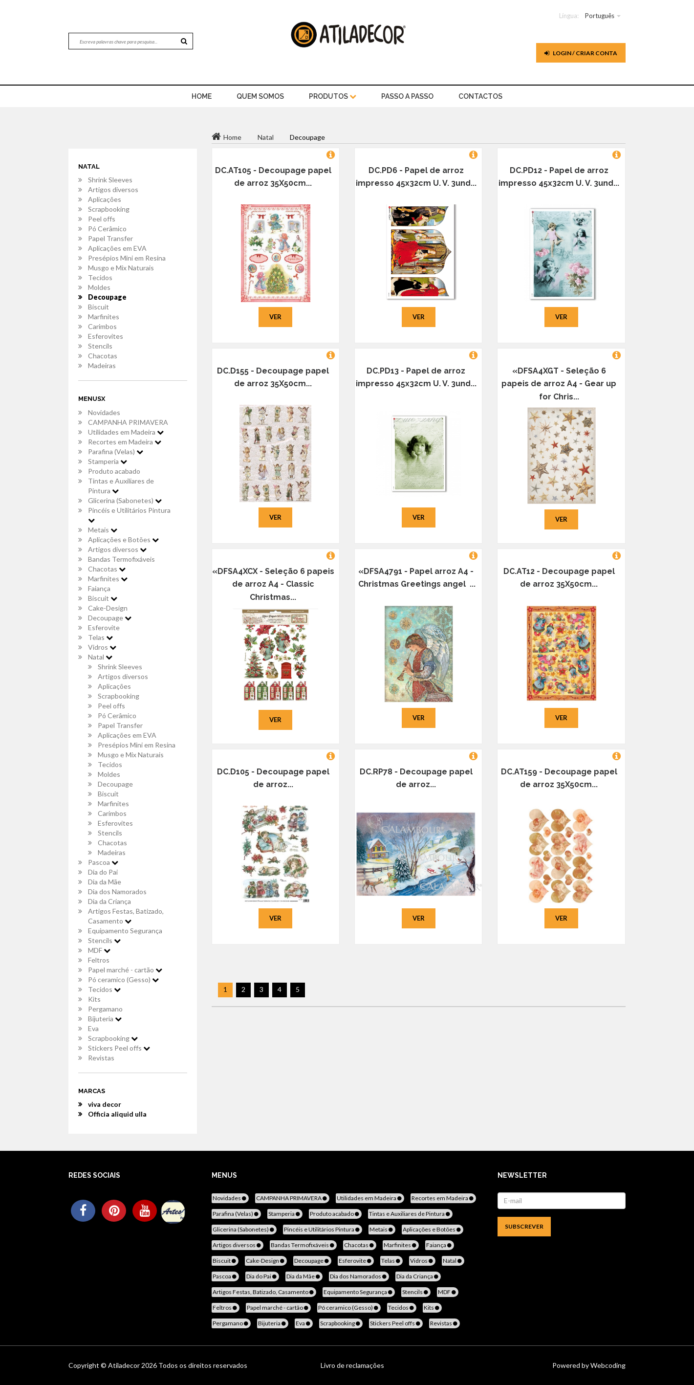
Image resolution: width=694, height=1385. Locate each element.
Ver (275, 317)
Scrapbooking (109, 209)
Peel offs (101, 219)
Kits (94, 999)
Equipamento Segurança (125, 930)
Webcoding (607, 1365)
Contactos (480, 96)
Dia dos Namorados (117, 891)
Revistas (101, 1058)
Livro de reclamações (352, 1365)
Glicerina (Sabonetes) (125, 500)
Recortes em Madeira (124, 442)
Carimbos (102, 326)
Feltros (98, 960)
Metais (102, 530)
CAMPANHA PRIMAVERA (128, 422)
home (202, 96)
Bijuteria (105, 1018)
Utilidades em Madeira (126, 432)
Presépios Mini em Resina (127, 258)
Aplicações (104, 199)
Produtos (332, 96)
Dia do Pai (103, 872)
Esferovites (105, 336)
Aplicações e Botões (123, 539)
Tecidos (100, 277)
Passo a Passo (407, 96)
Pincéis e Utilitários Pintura (129, 515)
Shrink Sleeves (110, 180)
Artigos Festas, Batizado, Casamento (126, 916)
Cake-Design (108, 608)
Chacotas (102, 356)
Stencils (100, 346)
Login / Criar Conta (580, 53)
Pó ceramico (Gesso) (123, 979)
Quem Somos (260, 96)
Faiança (99, 588)
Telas (100, 637)
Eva (93, 1028)
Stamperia (107, 461)
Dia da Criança (109, 901)
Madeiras (102, 365)
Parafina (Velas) (115, 451)
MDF (99, 950)
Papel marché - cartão (125, 970)
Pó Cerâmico (107, 228)
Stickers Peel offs (119, 1048)
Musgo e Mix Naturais (121, 268)
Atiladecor (124, 1365)
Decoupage (107, 297)
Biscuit (98, 307)
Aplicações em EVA (117, 248)
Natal (100, 657)
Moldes (99, 287)
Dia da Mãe (104, 882)
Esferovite (104, 627)
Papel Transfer (110, 238)
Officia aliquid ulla (117, 1114)
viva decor (104, 1104)
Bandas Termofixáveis (121, 559)
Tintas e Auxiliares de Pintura (121, 486)
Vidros (102, 647)
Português (599, 16)
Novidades (104, 412)
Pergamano (105, 1009)
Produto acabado (114, 471)
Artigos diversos (113, 189)
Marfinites (103, 316)
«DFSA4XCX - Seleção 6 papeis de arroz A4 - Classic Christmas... (273, 584)
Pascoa (103, 862)
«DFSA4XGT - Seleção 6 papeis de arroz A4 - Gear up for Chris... (558, 383)
